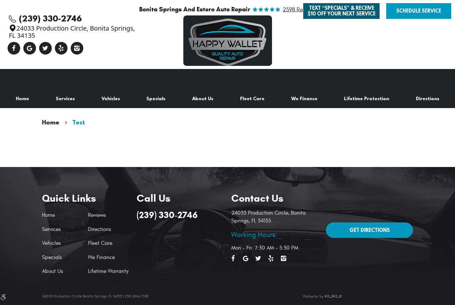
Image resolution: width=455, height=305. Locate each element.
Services (65, 98)
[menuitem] (22, 98)
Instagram (77, 48)
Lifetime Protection (366, 98)
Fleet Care (252, 98)
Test (78, 122)
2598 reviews (299, 10)
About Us (202, 98)
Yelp (61, 48)
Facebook (14, 48)
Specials (155, 98)
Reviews (97, 215)
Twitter (45, 48)
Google (29, 48)
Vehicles (111, 98)
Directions (427, 98)
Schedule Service (418, 10)
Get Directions (370, 230)
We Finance (304, 98)
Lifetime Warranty (108, 271)
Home (22, 98)
